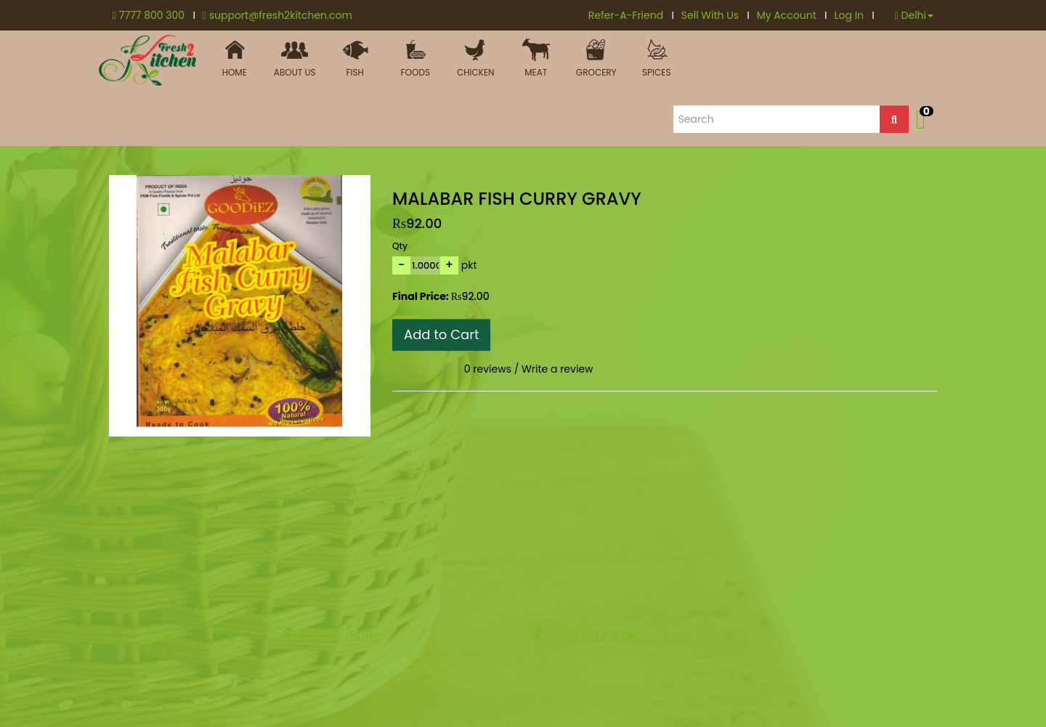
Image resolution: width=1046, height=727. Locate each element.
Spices (656, 58)
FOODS (415, 58)
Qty (400, 246)
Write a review (557, 369)
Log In (854, 15)
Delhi (914, 15)
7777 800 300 (154, 15)
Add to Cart (441, 334)
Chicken (475, 58)
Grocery (596, 58)
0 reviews (487, 369)
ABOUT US (294, 58)
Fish (355, 58)
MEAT (536, 58)
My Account (792, 15)
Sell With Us (715, 15)
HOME (234, 58)
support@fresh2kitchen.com (277, 15)
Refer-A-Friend (631, 15)
